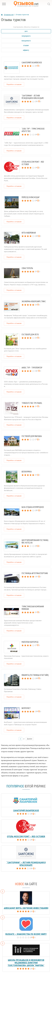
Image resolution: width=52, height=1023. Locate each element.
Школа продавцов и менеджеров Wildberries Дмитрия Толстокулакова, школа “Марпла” (26, 963)
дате (26, 31)
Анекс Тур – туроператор (32, 367)
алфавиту (26, 50)
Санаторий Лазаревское (32, 62)
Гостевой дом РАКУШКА (32, 436)
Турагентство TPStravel (32, 403)
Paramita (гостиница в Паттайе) (35, 675)
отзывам (26, 45)
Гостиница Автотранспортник (35, 573)
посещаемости (26, 40)
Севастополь (27, 268)
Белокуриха (27, 471)
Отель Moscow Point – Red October (33, 163)
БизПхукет (26, 708)
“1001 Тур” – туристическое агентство (33, 130)
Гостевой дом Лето (30, 334)
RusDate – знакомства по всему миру (26, 934)
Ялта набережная (29, 232)
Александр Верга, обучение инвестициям (26, 908)
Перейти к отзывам (14, 84)
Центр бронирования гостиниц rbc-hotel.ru (35, 541)
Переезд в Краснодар (30, 197)
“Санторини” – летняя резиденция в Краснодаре (33, 96)
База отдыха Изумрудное (33, 507)
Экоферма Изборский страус (34, 301)
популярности (26, 36)
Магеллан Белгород (30, 642)
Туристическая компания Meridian (33, 607)
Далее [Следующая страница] (29, 739)
